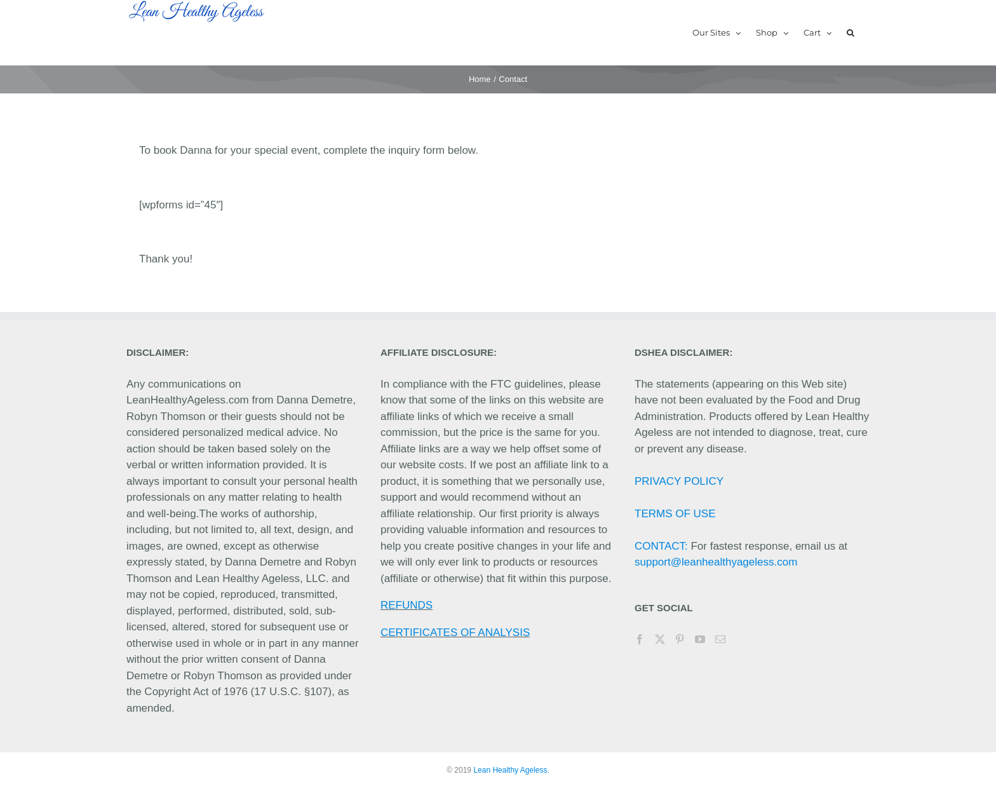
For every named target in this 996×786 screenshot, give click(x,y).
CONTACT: (661, 546)
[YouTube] (700, 639)
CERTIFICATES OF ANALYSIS (455, 633)
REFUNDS (406, 605)
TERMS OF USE (675, 514)
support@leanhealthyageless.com (716, 562)
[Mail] (720, 639)
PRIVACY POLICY (679, 481)
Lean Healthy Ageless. (511, 770)
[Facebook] (640, 639)
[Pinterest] (680, 639)
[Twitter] (660, 639)
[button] (850, 32)
